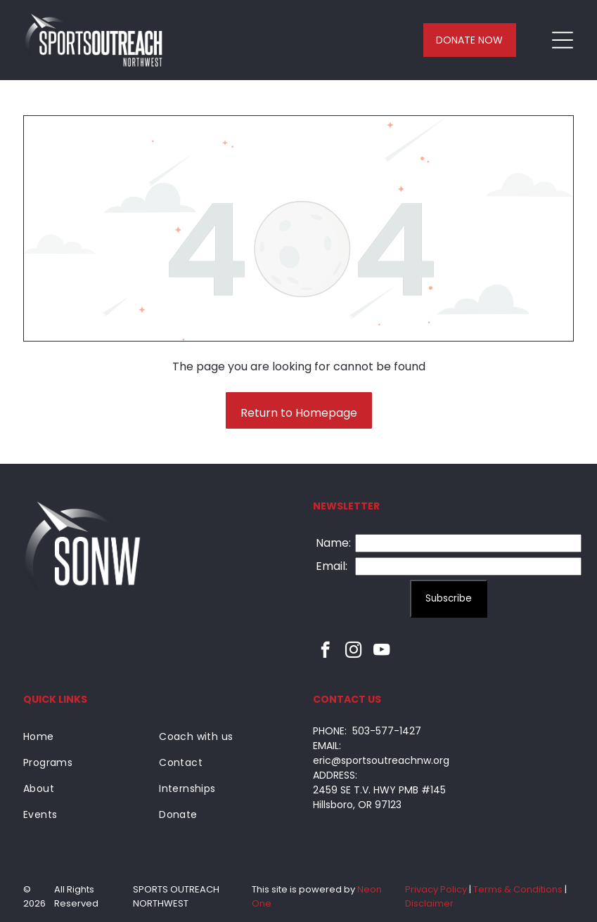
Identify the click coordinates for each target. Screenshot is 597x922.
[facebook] (325, 651)
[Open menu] (562, 40)
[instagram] (353, 651)
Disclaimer (429, 903)
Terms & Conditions (518, 889)
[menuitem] (85, 737)
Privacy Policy (436, 889)
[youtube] (381, 651)
